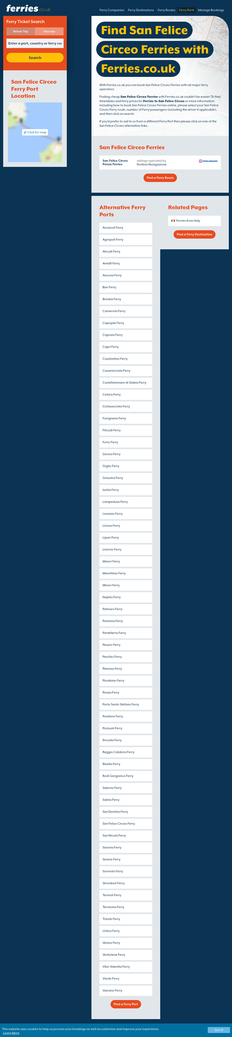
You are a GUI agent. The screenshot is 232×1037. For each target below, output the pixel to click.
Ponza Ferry (111, 692)
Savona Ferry (112, 847)
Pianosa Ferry (112, 668)
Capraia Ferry (113, 335)
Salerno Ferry (112, 788)
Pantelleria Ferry (114, 633)
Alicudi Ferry (111, 251)
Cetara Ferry (112, 394)
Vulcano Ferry (112, 990)
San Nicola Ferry (114, 835)
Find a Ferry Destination (194, 234)
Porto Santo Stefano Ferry (121, 704)
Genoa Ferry (111, 454)
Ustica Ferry (111, 931)
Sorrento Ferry (113, 871)
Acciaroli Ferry (113, 227)
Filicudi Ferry (112, 430)
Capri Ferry (111, 347)
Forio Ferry (110, 442)
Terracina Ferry (113, 907)
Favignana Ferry (114, 418)
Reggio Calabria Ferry (118, 752)
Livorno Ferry (112, 549)
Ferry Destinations (141, 10)
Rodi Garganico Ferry (118, 776)
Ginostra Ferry (113, 478)
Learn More (11, 1033)
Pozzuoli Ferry (112, 728)
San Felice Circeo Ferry (119, 823)
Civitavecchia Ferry (116, 406)
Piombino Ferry (113, 680)
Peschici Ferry (112, 657)
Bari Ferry (109, 287)
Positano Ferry (113, 716)
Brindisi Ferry (112, 299)
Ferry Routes (166, 10)
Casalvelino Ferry (115, 359)
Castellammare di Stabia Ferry (124, 382)
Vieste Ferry (111, 978)
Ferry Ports (186, 10)
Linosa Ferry (111, 525)
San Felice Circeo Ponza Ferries (115, 162)
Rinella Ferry (111, 764)
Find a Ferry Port (126, 1004)
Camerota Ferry (114, 311)
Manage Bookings (211, 10)
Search (35, 57)
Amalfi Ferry (111, 263)
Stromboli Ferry (114, 883)
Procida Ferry (112, 740)
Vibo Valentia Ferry (116, 966)
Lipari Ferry (111, 537)
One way (49, 31)
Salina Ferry (111, 800)
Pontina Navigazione (152, 164)
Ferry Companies (112, 10)
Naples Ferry (112, 597)
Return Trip (20, 31)
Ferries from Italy (188, 220)
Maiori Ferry (111, 561)
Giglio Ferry (111, 466)
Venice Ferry (111, 943)
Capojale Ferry (113, 323)
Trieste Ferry (111, 919)
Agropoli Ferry (113, 239)
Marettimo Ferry (114, 573)
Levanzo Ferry (113, 514)
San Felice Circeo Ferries (139, 97)
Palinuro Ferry (112, 609)
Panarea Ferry (113, 621)
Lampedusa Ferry (115, 502)
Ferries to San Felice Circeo (163, 101)
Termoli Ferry (112, 895)
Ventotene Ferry (114, 955)
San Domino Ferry (115, 812)
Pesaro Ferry (111, 645)
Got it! (219, 1030)
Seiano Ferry (111, 859)
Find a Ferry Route (160, 178)
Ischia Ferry (111, 490)
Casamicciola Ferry (116, 370)
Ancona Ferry (112, 275)
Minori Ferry (111, 585)
